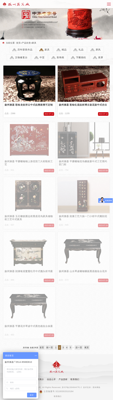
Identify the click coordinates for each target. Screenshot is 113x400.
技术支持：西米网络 (91, 387)
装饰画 (60, 57)
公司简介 (39, 379)
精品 (64, 49)
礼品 (81, 49)
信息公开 (51, 379)
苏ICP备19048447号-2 (72, 387)
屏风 (98, 49)
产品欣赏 (26, 43)
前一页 (49, 347)
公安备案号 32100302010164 (56, 391)
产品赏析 (63, 379)
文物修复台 (21, 57)
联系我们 (74, 379)
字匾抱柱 (81, 57)
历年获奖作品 (25, 49)
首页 (18, 43)
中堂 (42, 57)
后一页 (78, 347)
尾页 (86, 347)
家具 (34, 43)
